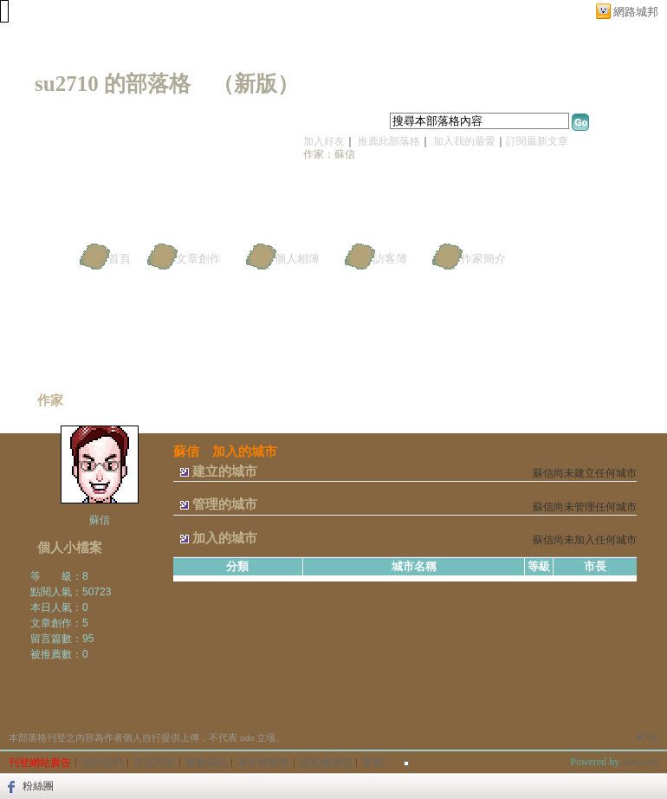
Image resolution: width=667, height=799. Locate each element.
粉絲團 (38, 786)
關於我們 (102, 763)
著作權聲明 (263, 763)
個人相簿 (297, 258)
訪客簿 (390, 258)
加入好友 (324, 141)
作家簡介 (483, 258)
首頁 (119, 258)
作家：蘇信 (329, 154)
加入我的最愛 (464, 141)
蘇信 (99, 520)
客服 (372, 763)
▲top (646, 736)
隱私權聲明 (326, 763)
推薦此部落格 (389, 141)
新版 (255, 83)
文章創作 (198, 258)
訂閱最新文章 (537, 141)
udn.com (640, 762)
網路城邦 (635, 11)
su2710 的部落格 (113, 83)
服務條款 (206, 763)
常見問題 (154, 763)
